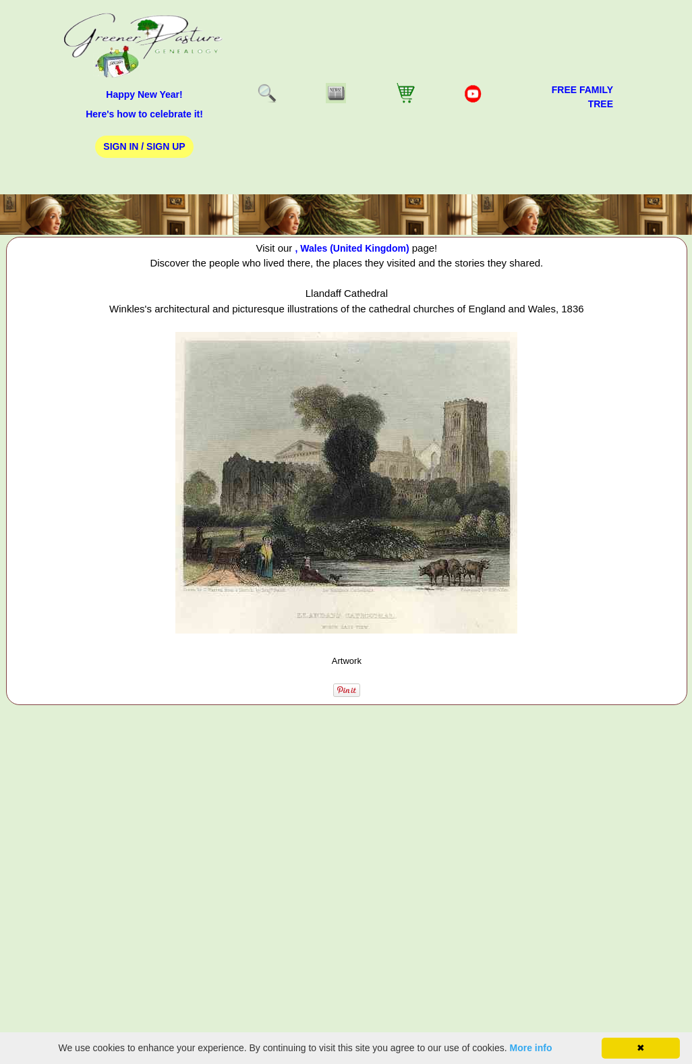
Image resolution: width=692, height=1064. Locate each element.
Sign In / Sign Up (144, 146)
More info (531, 1047)
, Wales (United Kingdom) (352, 248)
